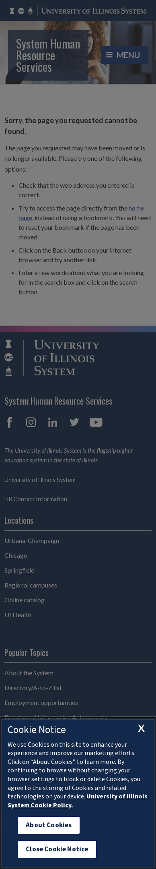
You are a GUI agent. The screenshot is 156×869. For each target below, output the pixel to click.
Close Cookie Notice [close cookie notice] (57, 849)
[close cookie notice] (141, 728)
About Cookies (49, 825)
